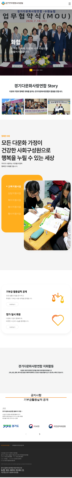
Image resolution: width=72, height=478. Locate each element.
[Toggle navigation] (69, 4)
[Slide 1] (31, 70)
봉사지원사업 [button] (14, 207)
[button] (13, 225)
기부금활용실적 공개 (36, 400)
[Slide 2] (34, 70)
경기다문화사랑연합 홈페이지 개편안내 (13, 412)
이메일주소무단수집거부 (19, 446)
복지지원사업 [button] (14, 200)
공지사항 (36, 395)
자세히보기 (12, 304)
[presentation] (26, 435)
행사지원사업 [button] (14, 214)
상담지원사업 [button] (14, 193)
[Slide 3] (37, 70)
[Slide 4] (41, 70)
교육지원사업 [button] (14, 186)
